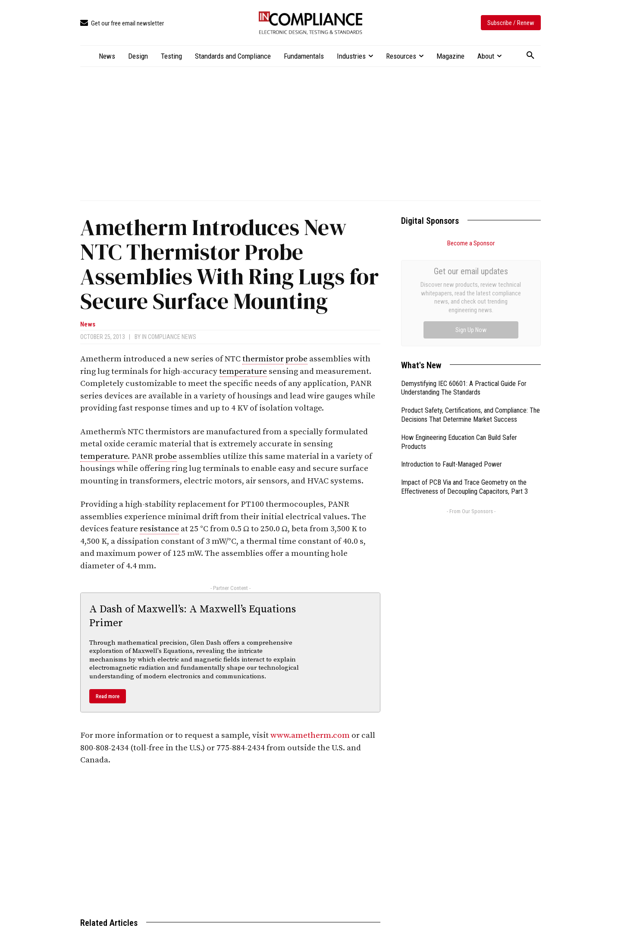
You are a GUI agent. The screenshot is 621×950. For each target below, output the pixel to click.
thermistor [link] (263, 359)
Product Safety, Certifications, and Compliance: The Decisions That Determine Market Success (470, 317)
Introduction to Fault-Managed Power (451, 367)
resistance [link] (159, 529)
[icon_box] (122, 23)
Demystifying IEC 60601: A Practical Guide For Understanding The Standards (464, 291)
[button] (530, 55)
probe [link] (296, 359)
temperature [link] (243, 371)
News (87, 324)
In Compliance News (169, 336)
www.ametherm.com (310, 735)
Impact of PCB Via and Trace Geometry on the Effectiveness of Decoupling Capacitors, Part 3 (464, 389)
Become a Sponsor (471, 243)
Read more (107, 696)
